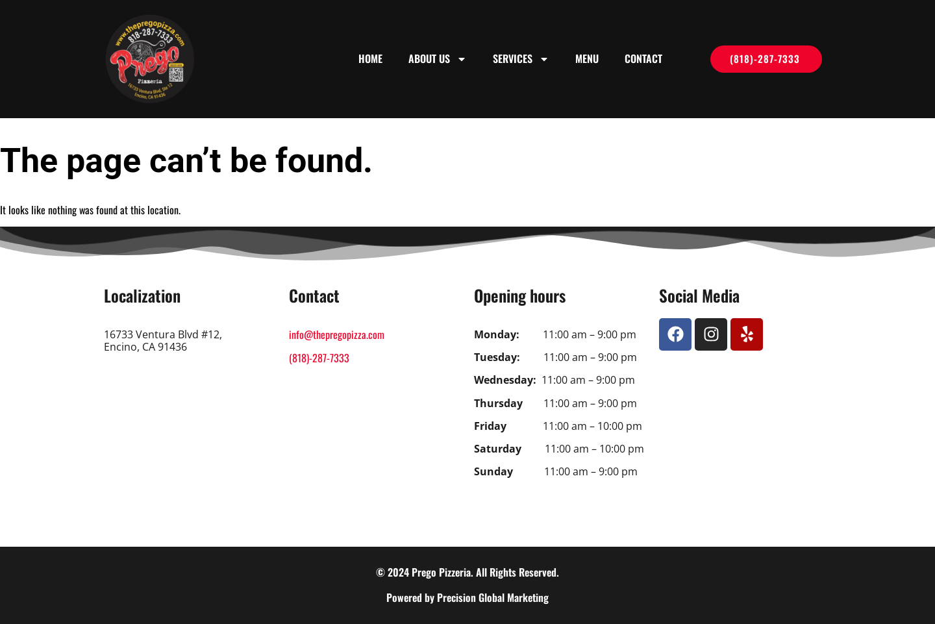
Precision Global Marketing (493, 597)
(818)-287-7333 (319, 358)
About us (437, 59)
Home (370, 58)
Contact (643, 58)
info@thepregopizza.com (336, 334)
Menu (587, 58)
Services (521, 59)
